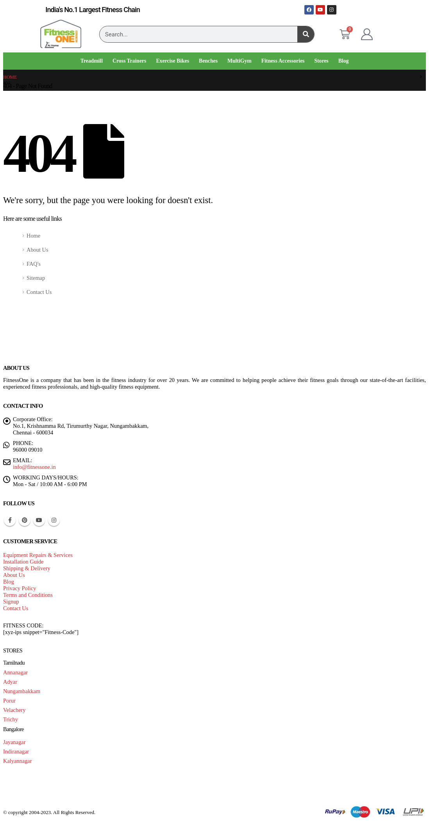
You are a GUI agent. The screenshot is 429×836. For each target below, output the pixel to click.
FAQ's (34, 264)
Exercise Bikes (172, 61)
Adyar (10, 682)
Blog (343, 61)
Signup (11, 601)
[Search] (305, 34)
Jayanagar (14, 742)
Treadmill (91, 61)
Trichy (10, 719)
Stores (321, 61)
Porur (9, 700)
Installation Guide (23, 562)
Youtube (39, 520)
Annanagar (15, 672)
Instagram (54, 520)
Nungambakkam (21, 691)
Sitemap (36, 278)
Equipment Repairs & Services (38, 555)
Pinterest (24, 520)
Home (33, 235)
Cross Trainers (129, 61)
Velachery (14, 710)
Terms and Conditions (28, 595)
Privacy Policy (19, 588)
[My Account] (367, 34)
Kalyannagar (17, 761)
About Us (37, 250)
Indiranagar (16, 751)
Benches (208, 61)
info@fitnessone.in (34, 467)
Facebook (10, 520)
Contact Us (39, 292)
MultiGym (239, 61)
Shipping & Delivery (26, 568)
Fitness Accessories (283, 61)
